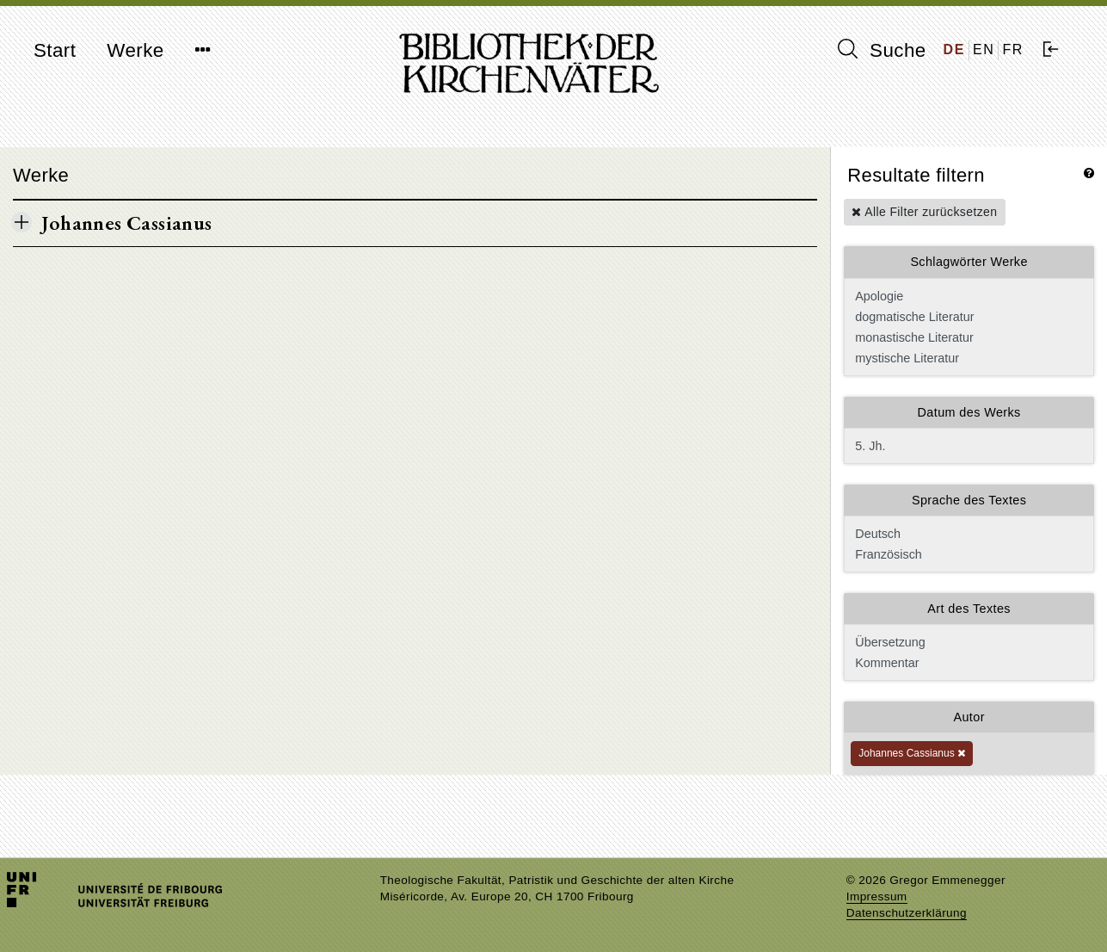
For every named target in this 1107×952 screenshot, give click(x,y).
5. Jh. (969, 446)
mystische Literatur (967, 358)
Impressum (876, 896)
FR (1013, 49)
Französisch (967, 554)
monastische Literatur (967, 337)
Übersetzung (967, 642)
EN (983, 49)
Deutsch (967, 533)
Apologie (967, 296)
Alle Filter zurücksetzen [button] (924, 212)
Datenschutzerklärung (906, 912)
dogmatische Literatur (967, 316)
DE (954, 49)
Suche (882, 50)
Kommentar (967, 662)
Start (55, 50)
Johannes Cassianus (911, 753)
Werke (135, 50)
